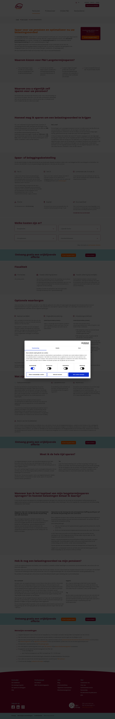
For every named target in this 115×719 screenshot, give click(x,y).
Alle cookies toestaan (78, 374)
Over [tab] (79, 348)
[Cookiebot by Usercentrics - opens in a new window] (82, 343)
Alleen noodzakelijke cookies (36, 374)
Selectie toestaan (57, 374)
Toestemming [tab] (35, 348)
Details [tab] (57, 348)
